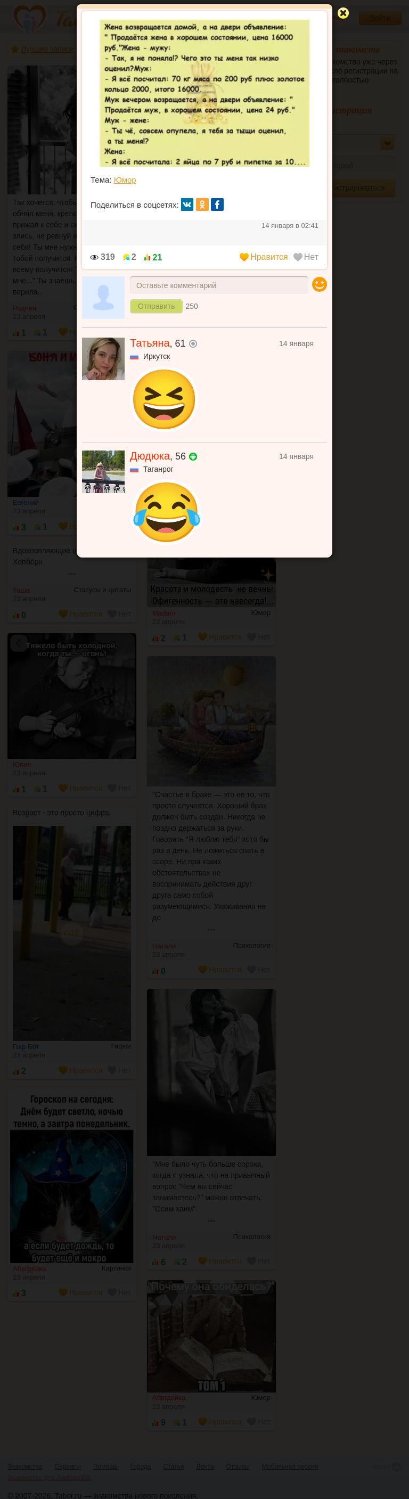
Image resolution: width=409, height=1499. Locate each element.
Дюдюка (150, 455)
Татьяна (150, 343)
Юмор (125, 179)
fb (217, 204)
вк (187, 204)
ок (202, 204)
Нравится (264, 256)
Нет (305, 256)
